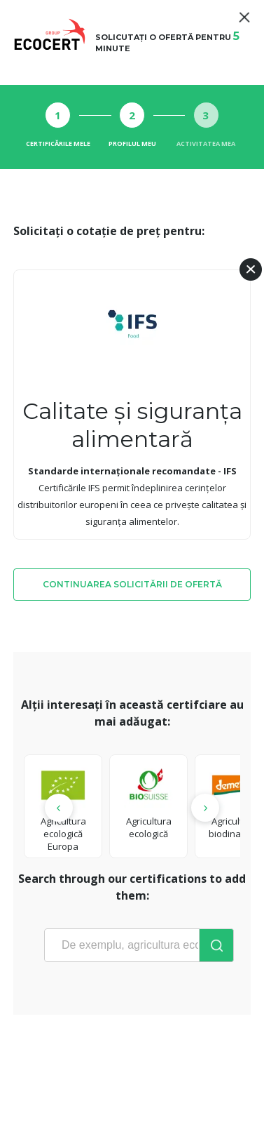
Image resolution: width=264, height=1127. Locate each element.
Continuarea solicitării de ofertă (132, 584)
